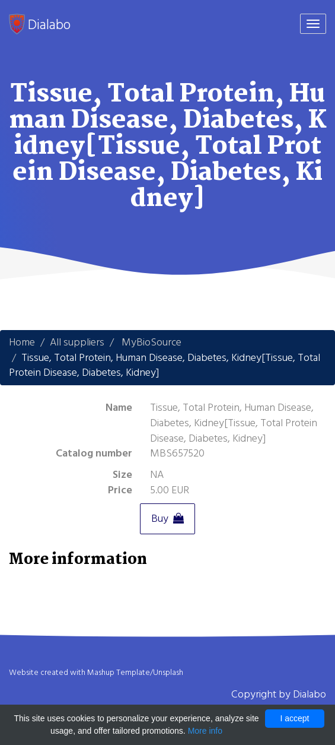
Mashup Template (118, 672)
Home (22, 342)
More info (205, 731)
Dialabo (40, 24)
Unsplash (168, 672)
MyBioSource (151, 342)
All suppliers (77, 342)
